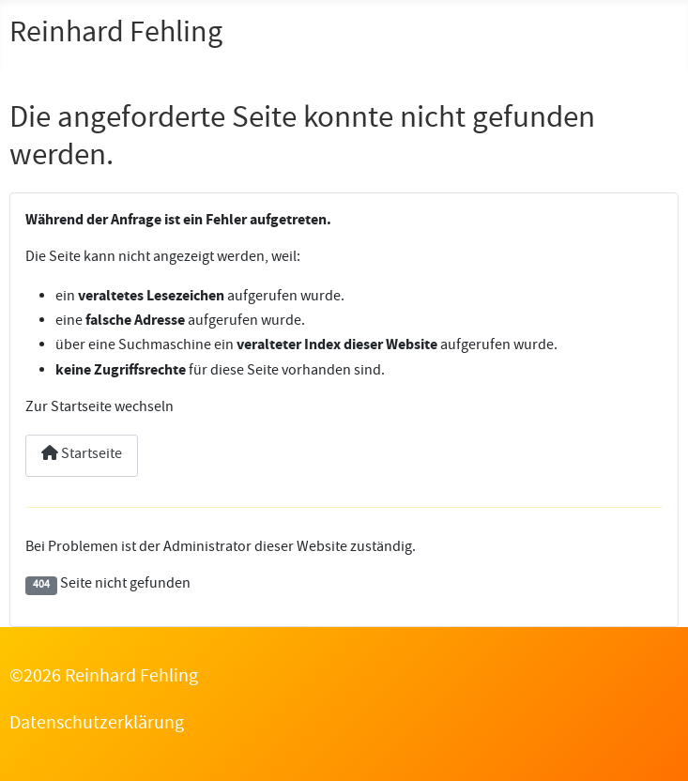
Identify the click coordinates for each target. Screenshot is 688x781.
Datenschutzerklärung (96, 725)
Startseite (81, 455)
